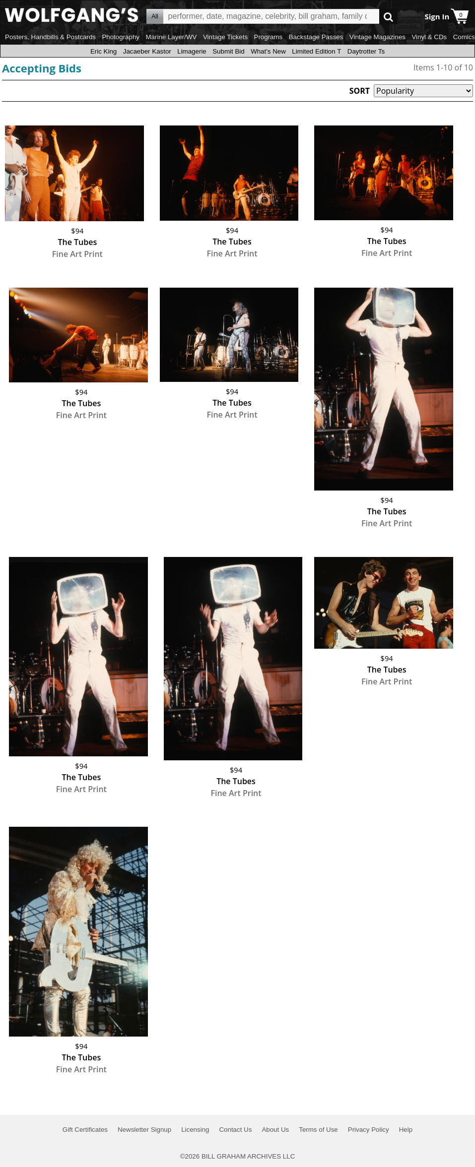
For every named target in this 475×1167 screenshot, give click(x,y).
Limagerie (191, 51)
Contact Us (235, 1129)
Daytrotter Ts (366, 51)
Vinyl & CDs (429, 37)
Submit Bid (228, 51)
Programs (268, 37)
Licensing (195, 1129)
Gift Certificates (85, 1129)
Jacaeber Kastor (147, 51)
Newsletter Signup (144, 1129)
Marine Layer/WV (171, 37)
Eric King (103, 51)
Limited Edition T (316, 51)
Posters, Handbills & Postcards (50, 37)
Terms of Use (318, 1129)
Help (405, 1129)
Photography (120, 37)
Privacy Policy (368, 1129)
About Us (275, 1129)
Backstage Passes (316, 37)
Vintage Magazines (377, 37)
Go (388, 16)
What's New (268, 51)
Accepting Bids (41, 67)
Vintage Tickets (225, 37)
